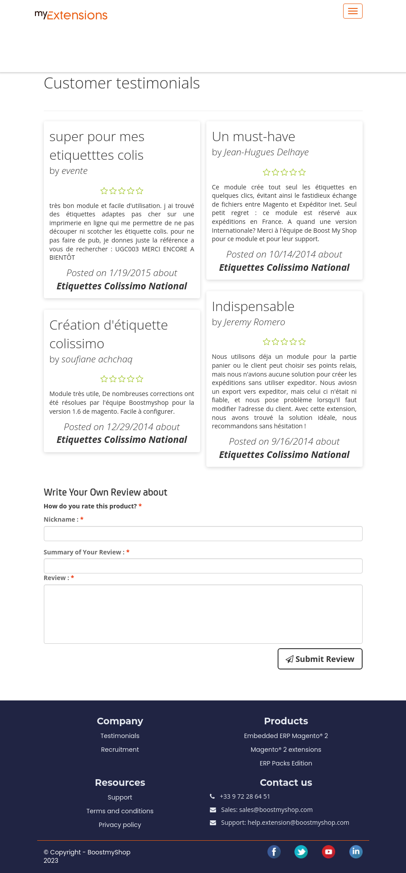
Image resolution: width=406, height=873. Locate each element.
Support (120, 797)
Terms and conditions (120, 811)
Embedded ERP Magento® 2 (286, 735)
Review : (59, 577)
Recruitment (120, 749)
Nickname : (64, 519)
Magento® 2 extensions (286, 749)
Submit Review (320, 659)
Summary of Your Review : (87, 552)
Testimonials (120, 735)
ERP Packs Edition (286, 763)
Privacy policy (120, 824)
